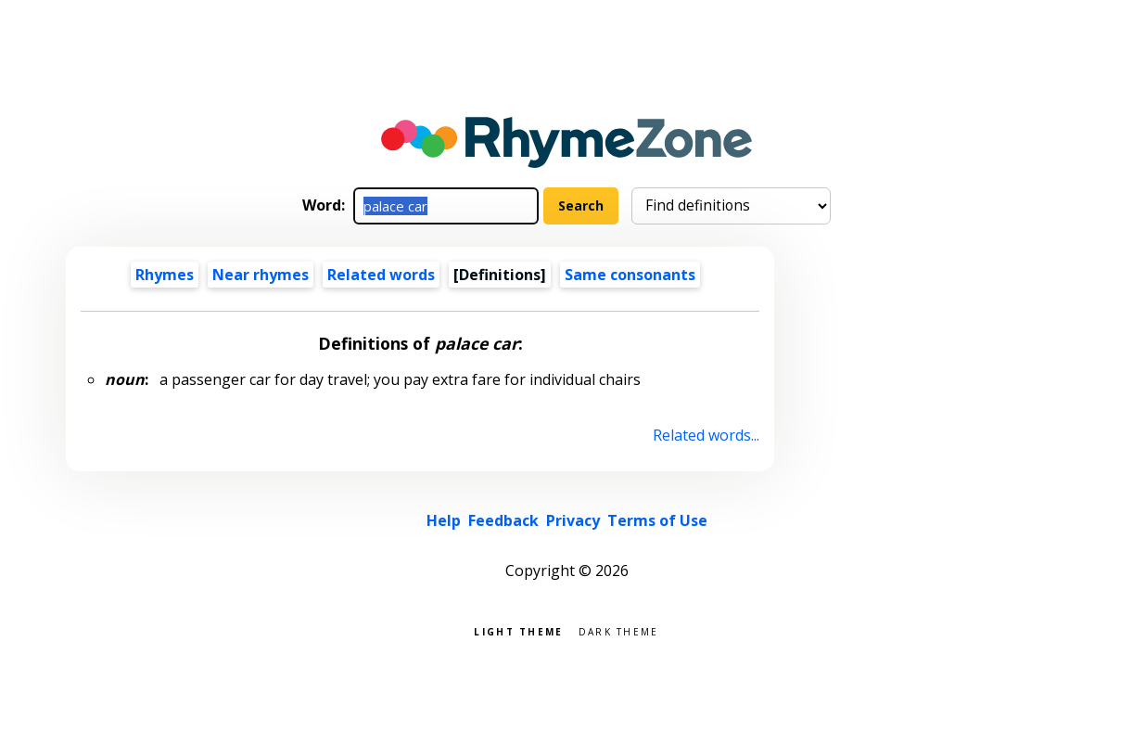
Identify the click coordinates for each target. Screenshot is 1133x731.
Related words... (706, 435)
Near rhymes (260, 274)
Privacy (573, 520)
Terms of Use (657, 520)
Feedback (503, 520)
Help (443, 520)
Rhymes (164, 274)
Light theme (518, 630)
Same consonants (630, 274)
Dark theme (619, 630)
